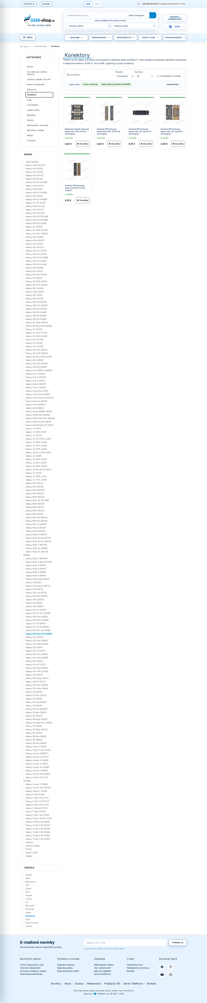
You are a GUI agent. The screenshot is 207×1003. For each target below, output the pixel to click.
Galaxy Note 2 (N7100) (36, 545)
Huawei (29, 895)
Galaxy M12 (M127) (35, 483)
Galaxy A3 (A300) (34, 226)
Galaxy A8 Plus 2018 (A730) (39, 356)
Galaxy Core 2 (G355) (36, 387)
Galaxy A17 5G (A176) (36, 203)
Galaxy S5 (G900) (34, 705)
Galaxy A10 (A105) (34, 168)
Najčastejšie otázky (104, 964)
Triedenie (119, 72)
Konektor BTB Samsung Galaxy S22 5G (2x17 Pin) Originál (75, 187)
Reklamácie (94, 983)
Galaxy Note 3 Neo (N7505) (39, 562)
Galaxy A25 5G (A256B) (37, 220)
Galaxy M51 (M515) (34, 514)
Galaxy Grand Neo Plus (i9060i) (40, 418)
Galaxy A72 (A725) (34, 346)
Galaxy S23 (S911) (34, 647)
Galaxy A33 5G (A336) (36, 254)
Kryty (29, 100)
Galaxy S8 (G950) (34, 733)
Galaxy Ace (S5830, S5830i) (39, 370)
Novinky (56, 983)
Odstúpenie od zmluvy (138, 968)
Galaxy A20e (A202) (35, 206)
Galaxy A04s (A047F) (36, 165)
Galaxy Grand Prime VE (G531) (40, 425)
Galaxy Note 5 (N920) (36, 568)
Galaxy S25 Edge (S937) (37, 678)
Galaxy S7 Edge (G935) (36, 729)
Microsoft (30, 905)
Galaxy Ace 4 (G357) (35, 380)
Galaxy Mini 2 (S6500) (36, 524)
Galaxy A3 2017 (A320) (37, 233)
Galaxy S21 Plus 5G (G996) (38, 630)
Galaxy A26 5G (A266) (36, 223)
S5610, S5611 (32, 852)
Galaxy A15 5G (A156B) (36, 192)
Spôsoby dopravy (66, 964)
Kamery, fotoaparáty (36, 84)
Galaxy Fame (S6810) (36, 404)
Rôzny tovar (148, 37)
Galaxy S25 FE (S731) (36, 681)
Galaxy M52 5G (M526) (36, 517)
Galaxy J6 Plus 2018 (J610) (38, 469)
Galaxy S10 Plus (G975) (36, 596)
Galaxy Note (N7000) (36, 531)
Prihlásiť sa (29, 4)
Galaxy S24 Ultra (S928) (37, 671)
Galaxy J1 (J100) (33, 428)
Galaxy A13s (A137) (35, 185)
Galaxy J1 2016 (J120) (36, 432)
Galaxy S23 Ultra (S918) (37, 657)
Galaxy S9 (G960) (34, 739)
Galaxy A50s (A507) (35, 291)
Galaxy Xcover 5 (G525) (37, 770)
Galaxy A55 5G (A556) (36, 315)
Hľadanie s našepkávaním (175, 18)
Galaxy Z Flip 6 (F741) (36, 811)
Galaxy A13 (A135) (34, 179)
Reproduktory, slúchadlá (37, 125)
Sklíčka (30, 135)
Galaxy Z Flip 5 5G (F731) (37, 804)
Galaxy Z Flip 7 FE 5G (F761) (39, 818)
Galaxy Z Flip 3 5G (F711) (37, 798)
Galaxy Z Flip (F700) (35, 794)
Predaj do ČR (112, 983)
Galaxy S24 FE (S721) (36, 664)
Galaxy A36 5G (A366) (36, 264)
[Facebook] (162, 967)
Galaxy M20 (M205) (35, 490)
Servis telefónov (102, 974)
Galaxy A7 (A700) (34, 329)
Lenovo (29, 899)
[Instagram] (171, 967)
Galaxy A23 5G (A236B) (37, 216)
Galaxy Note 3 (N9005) (36, 558)
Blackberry (31, 881)
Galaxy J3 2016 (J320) (36, 442)
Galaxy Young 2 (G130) (36, 791)
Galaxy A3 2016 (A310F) (37, 230)
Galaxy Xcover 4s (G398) (37, 767)
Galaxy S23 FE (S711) (35, 651)
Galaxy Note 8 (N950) (36, 572)
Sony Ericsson (32, 922)
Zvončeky (31, 140)
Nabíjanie (74, 37)
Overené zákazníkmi (30, 968)
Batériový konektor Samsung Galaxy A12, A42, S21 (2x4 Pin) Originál (77, 131)
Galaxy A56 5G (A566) (36, 319)
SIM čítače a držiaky (35, 130)
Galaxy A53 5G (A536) (36, 309)
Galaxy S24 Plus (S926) (37, 668)
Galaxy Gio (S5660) (35, 408)
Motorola (30, 909)
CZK (97, 4)
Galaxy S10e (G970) (35, 599)
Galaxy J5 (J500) (34, 456)
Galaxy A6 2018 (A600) (37, 322)
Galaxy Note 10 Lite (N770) (38, 538)
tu (133, 990)
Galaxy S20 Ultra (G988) (37, 620)
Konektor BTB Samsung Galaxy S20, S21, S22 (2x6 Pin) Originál (171, 131)
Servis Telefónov (133, 983)
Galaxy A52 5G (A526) (36, 302)
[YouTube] (162, 975)
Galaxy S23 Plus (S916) (36, 654)
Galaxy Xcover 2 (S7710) (37, 757)
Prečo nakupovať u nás (31, 964)
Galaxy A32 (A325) (35, 247)
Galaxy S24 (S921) (34, 661)
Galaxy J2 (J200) (34, 435)
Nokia (28, 912)
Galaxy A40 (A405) (35, 267)
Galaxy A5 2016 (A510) (36, 281)
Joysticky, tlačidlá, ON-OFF (39, 79)
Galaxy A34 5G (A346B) (37, 257)
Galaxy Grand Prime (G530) (38, 421)
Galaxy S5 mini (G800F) (37, 709)
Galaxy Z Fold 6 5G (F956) (38, 835)
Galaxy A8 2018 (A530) (37, 353)
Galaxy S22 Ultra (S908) (37, 644)
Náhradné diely (99, 37)
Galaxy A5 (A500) (34, 278)
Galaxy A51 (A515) (34, 295)
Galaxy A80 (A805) (35, 360)
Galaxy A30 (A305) (35, 237)
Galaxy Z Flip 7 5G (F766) (37, 815)
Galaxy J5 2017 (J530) (36, 462)
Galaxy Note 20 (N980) (37, 548)
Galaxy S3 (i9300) (34, 692)
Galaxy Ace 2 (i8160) (35, 374)
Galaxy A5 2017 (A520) (36, 285)
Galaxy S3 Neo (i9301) (36, 695)
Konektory (31, 94)
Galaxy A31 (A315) (34, 244)
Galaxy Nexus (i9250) (36, 527)
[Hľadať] (152, 15)
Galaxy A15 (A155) (34, 189)
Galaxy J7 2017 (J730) (36, 480)
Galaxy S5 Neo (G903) (36, 712)
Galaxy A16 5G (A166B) (36, 199)
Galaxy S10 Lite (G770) (36, 592)
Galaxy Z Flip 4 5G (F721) (37, 801)
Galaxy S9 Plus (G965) (36, 743)
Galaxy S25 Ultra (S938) (37, 688)
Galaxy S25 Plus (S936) (37, 685)
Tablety (29, 856)
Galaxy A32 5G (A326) (36, 250)
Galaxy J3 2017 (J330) (36, 445)
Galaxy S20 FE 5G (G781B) (38, 613)
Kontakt (46, 4)
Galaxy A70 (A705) (34, 339)
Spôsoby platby (65, 968)
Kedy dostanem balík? (68, 971)
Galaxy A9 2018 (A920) (37, 363)
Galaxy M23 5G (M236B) (37, 500)
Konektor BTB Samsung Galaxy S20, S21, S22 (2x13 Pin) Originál (140, 131)
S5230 (29, 849)
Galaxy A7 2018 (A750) (36, 336)
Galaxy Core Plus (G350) (37, 391)
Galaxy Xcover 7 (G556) (37, 784)
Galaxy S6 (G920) (34, 716)
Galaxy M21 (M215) (35, 493)
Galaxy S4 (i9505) (34, 698)
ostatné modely (33, 846)
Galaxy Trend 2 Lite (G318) (38, 750)
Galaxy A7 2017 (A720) (36, 332)
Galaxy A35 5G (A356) (36, 261)
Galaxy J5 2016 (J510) (36, 459)
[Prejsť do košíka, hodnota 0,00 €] (175, 26)
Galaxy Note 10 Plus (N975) (38, 541)
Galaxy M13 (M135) (35, 486)
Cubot (28, 888)
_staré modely (32, 161)
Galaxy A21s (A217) (35, 209)
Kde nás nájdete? (102, 971)
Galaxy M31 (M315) (35, 507)
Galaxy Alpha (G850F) (36, 384)
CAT (28, 885)
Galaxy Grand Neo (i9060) (38, 415)
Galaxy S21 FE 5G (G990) (37, 627)
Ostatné (30, 120)
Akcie (67, 983)
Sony (28, 919)
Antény (30, 67)
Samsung (30, 916)
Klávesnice (31, 89)
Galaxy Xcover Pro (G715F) (38, 787)
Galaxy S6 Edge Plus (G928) (39, 722)
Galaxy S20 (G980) (35, 606)
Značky (79, 983)
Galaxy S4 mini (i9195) (36, 702)
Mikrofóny (31, 115)
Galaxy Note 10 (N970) (36, 534)
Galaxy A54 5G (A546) (36, 312)
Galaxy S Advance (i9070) (38, 586)
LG (27, 902)
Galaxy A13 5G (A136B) (36, 182)
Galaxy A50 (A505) (34, 288)
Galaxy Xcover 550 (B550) (38, 774)
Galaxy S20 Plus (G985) (37, 616)
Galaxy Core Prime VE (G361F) (40, 397)
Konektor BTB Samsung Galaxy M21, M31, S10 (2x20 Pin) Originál (108, 131)
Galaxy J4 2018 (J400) (36, 449)
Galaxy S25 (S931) (34, 675)
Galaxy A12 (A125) (34, 172)
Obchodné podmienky (31, 974)
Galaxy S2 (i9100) (34, 603)
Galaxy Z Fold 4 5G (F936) (38, 828)
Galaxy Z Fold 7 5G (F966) (38, 839)
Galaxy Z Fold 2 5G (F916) (38, 822)
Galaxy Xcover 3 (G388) (37, 760)
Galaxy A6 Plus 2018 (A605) (39, 326)
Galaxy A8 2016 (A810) (36, 350)
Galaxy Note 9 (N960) (36, 575)
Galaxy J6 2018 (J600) (36, 466)
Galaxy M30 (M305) (35, 503)
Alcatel (29, 875)
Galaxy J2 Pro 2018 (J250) (38, 439)
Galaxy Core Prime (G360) (38, 394)
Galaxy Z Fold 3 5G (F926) (38, 825)
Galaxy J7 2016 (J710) (36, 476)
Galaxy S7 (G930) (34, 726)
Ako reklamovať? (102, 968)
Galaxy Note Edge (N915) (37, 579)
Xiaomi (29, 926)
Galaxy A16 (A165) (34, 196)
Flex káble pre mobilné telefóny (37, 73)
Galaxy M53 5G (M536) (36, 521)
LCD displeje (32, 105)
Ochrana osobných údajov (33, 971)
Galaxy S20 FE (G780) (36, 610)
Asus (28, 878)
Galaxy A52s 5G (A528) (37, 305)
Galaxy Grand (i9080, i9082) (39, 411)
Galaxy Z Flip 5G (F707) (36, 808)
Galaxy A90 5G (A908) (36, 367)
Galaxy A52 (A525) (34, 298)
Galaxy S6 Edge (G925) (37, 719)
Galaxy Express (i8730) (36, 401)
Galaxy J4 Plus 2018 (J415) (38, 452)
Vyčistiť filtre (173, 84)
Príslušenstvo (124, 37)
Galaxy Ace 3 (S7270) (36, 377)
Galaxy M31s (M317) (35, 510)
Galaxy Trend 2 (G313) (36, 746)
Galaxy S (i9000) (33, 582)
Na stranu (139, 72)
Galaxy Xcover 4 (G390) (37, 763)
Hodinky (29, 842)
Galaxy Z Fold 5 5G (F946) (38, 832)
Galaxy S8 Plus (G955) (36, 736)
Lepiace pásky (33, 110)
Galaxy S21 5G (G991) (36, 623)
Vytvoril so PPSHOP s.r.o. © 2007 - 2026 (103, 994)
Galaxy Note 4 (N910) (36, 565)
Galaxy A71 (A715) (34, 343)
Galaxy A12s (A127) (35, 175)
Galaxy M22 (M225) (35, 497)
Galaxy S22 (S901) (34, 637)
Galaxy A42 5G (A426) (36, 274)
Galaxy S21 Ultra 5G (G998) (39, 633)
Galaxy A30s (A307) (35, 240)
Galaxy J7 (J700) (34, 473)
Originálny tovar (135, 964)
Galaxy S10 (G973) (34, 589)
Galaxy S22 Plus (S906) (37, 640)
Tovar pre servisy (173, 37)
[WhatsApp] (171, 975)
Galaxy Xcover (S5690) (36, 753)
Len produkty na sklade (168, 76)
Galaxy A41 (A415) (34, 271)
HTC (28, 892)
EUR (88, 4)
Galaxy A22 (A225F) (35, 213)
